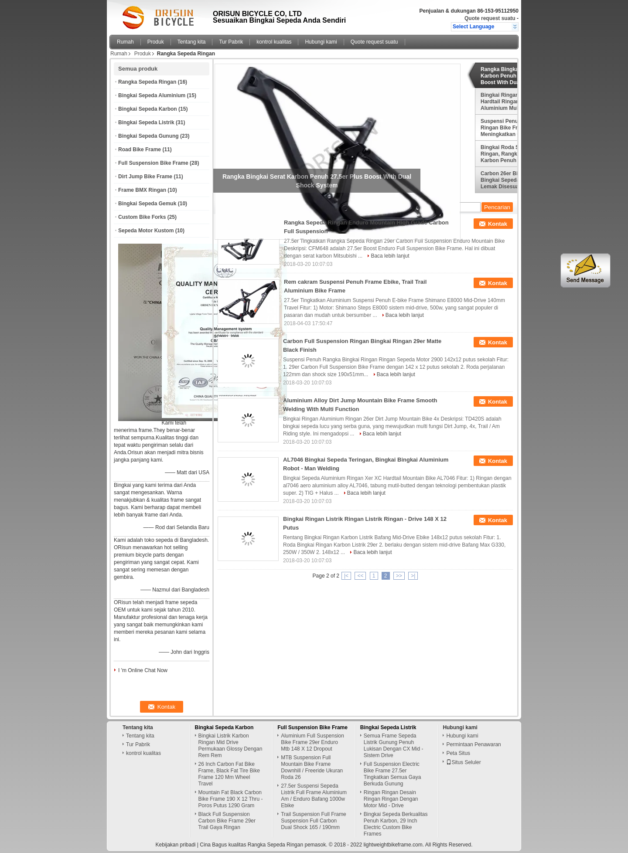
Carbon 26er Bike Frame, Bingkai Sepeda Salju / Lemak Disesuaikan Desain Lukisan (511, 180)
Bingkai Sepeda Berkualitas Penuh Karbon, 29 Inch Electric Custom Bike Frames (396, 824)
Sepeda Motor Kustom (146, 231)
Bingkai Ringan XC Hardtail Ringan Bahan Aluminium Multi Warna (510, 101)
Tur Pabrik (231, 42)
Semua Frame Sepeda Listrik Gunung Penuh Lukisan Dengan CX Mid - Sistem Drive (393, 745)
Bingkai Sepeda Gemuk (147, 204)
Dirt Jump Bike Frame (145, 176)
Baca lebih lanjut (390, 256)
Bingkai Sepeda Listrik (146, 122)
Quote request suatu (489, 18)
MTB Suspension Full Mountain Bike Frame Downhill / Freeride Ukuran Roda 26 (312, 767)
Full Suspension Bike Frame (153, 163)
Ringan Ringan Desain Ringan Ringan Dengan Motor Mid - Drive (391, 799)
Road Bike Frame (139, 149)
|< (346, 576)
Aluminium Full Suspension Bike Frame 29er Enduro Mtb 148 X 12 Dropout (312, 742)
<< (360, 576)
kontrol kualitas (273, 42)
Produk (155, 42)
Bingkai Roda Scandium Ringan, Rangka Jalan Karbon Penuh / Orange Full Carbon (510, 153)
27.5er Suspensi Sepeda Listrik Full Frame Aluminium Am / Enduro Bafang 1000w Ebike (314, 796)
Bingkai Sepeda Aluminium (151, 95)
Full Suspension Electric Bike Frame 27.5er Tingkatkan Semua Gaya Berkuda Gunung (392, 774)
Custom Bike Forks (142, 217)
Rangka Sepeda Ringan (147, 82)
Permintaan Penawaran (473, 744)
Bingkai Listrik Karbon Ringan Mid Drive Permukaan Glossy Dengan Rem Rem (230, 745)
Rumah (125, 42)
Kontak (497, 224)
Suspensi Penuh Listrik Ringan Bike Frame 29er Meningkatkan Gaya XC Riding (510, 127)
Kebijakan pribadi (175, 845)
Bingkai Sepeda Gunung (148, 136)
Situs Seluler (463, 762)
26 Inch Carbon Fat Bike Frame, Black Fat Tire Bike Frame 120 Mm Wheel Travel (229, 774)
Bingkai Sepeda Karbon (147, 109)
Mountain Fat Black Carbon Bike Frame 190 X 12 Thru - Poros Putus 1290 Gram (230, 799)
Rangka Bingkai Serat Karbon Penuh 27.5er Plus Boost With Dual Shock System (513, 75)
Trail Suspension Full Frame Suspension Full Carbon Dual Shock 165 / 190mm (313, 820)
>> (399, 576)
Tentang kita (191, 42)
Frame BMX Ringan (142, 190)
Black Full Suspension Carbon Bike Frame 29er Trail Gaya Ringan (227, 820)
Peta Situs (458, 753)
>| (413, 576)
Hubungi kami (321, 42)
